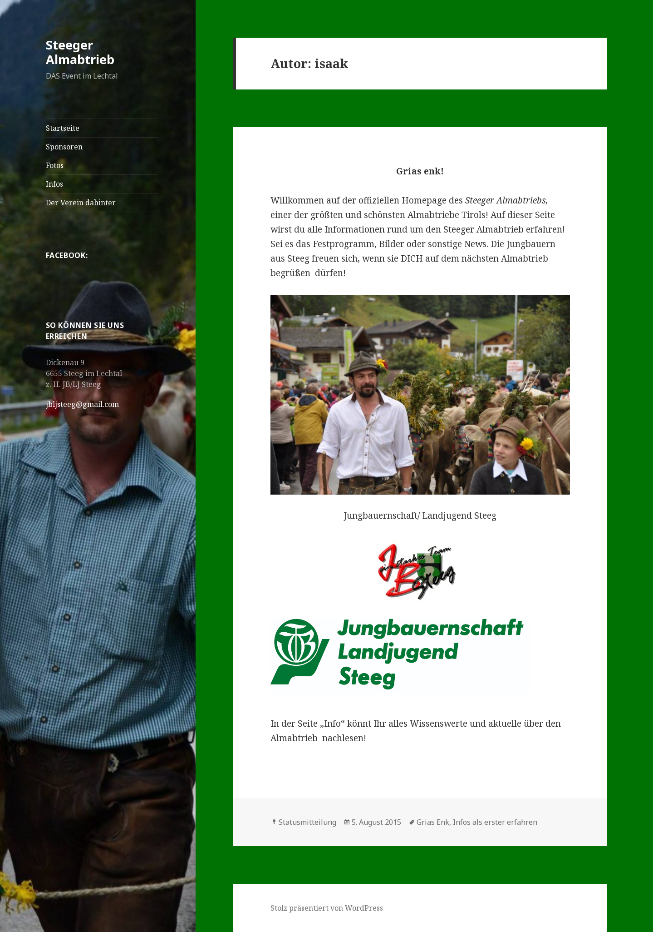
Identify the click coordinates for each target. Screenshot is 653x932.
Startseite (62, 128)
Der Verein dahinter (81, 203)
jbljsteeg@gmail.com (82, 404)
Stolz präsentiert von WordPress (326, 908)
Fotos (55, 165)
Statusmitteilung (307, 822)
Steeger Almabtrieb (80, 52)
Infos (54, 184)
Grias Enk (433, 822)
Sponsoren (64, 147)
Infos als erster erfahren (495, 822)
